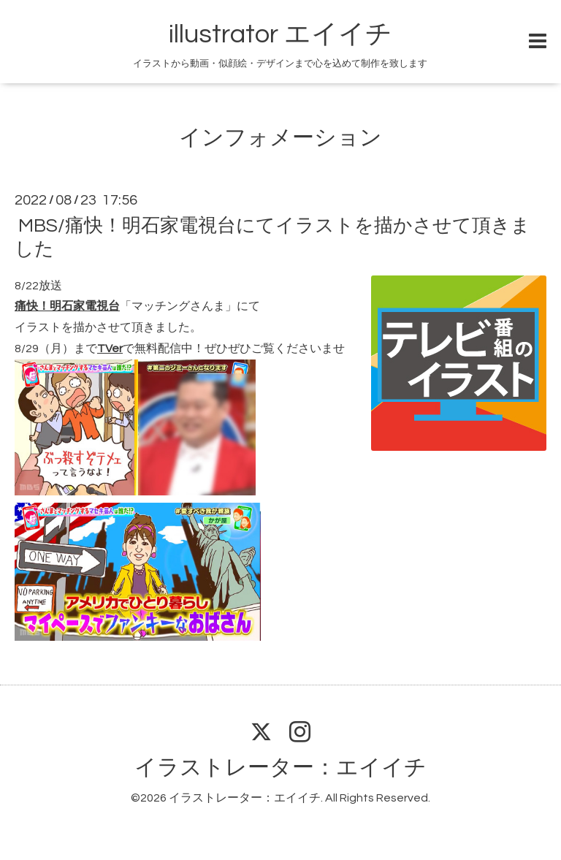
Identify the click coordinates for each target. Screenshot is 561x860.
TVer (110, 348)
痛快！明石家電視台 (67, 306)
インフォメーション (280, 137)
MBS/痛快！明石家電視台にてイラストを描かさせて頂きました (272, 237)
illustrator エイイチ (280, 34)
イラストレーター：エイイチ (280, 767)
